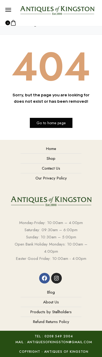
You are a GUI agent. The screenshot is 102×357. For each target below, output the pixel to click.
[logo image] (57, 9)
